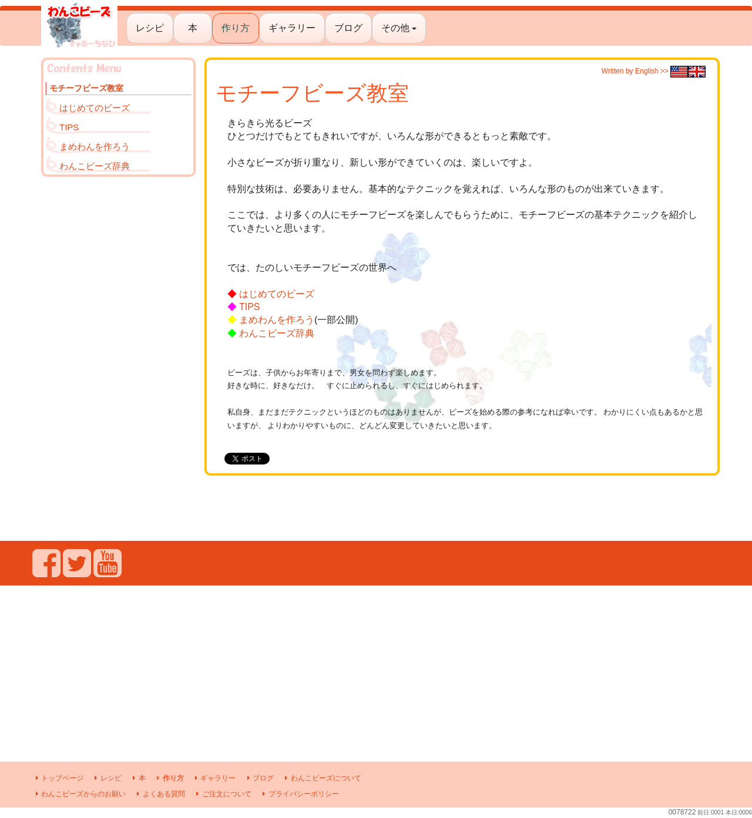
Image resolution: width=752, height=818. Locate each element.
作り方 (235, 28)
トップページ (57, 778)
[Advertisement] (118, 359)
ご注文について (222, 794)
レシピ (150, 28)
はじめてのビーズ (276, 294)
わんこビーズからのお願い (79, 794)
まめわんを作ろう (276, 320)
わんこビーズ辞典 (276, 333)
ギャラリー (291, 28)
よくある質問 (159, 794)
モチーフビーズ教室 (86, 88)
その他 (399, 28)
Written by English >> (654, 71)
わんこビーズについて (321, 778)
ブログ (348, 28)
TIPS (249, 307)
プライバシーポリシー (298, 794)
